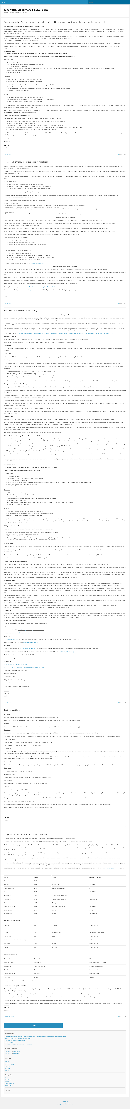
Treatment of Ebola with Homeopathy (20, 310)
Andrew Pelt (8, 1052)
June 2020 (7, 1061)
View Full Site (65, 1101)
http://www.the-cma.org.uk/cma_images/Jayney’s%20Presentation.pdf (24, 667)
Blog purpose (16, 1052)
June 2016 (7, 1066)
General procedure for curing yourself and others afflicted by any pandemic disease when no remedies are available (55, 22)
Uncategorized (9, 1085)
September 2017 (9, 1065)
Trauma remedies (9, 1083)
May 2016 (7, 1068)
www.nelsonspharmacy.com (31, 642)
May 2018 (7, 1063)
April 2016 (7, 1070)
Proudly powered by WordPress (65, 1104)
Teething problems (12, 710)
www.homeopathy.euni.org (27, 648)
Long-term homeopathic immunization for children (26, 834)
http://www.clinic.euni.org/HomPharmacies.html (43, 287)
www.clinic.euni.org (25, 290)
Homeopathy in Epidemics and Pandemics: (15, 664)
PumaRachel (8, 1053)
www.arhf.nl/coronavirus (37, 263)
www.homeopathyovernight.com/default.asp (31, 630)
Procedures (8, 1080)
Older (33, 1025)
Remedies (7, 1081)
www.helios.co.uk (13, 639)
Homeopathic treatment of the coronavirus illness (26, 162)
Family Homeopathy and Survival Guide (26, 9)
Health (6, 1078)
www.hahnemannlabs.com (22, 633)
